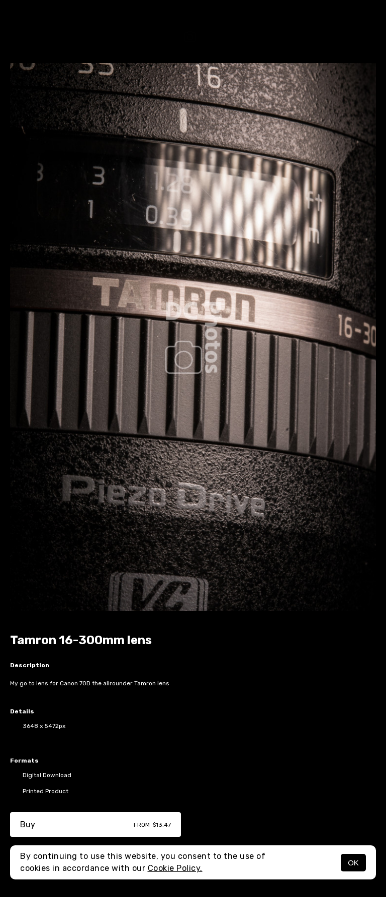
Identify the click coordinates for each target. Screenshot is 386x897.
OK (353, 862)
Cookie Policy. (175, 868)
